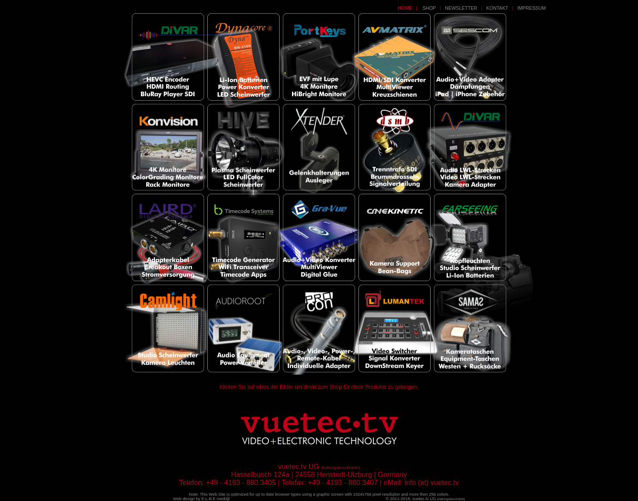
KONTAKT (497, 8)
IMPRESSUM (531, 8)
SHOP (428, 8)
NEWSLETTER (461, 8)
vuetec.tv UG (438, 499)
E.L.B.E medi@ (216, 499)
